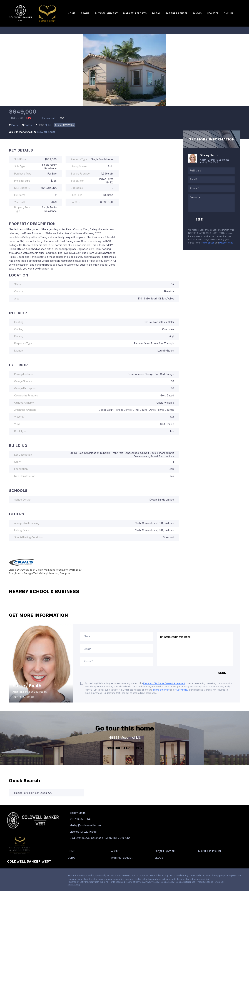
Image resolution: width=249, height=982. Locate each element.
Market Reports (135, 13)
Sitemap (219, 882)
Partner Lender (177, 13)
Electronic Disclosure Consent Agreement (164, 683)
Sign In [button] (228, 13)
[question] (211, 203)
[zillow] (24, 876)
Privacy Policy (226, 243)
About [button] (85, 13)
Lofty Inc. (84, 882)
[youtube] (38, 876)
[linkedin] (17, 876)
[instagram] (31, 876)
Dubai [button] (156, 13)
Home (71, 13)
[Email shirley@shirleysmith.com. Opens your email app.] (91, 825)
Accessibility (74, 884)
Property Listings (205, 882)
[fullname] (211, 170)
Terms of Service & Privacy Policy (142, 882)
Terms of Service (161, 690)
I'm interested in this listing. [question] (195, 649)
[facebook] (10, 876)
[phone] (211, 188)
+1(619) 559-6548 (209, 162)
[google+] (45, 876)
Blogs (197, 13)
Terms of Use (207, 243)
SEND (222, 673)
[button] (72, 851)
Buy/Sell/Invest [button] (106, 13)
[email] (211, 179)
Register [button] (213, 13)
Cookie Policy (167, 882)
